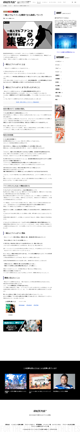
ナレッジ (39, 2)
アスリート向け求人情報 (69, 424)
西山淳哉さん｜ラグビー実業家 (60, 391)
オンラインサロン (52, 2)
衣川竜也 (58, 96)
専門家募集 (39, 424)
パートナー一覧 (47, 424)
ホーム (34, 2)
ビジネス (12, 18)
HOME (5, 5)
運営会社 (7, 424)
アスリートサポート (30, 424)
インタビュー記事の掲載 (17, 424)
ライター (10, 5)
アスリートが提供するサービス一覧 (40, 426)
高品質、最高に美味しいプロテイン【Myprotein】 (27, 102)
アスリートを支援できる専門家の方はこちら (66, 52)
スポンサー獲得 (8, 18)
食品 (57, 99)
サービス (59, 2)
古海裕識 (10, 11)
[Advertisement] (27, 343)
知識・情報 (16, 11)
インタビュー (45, 2)
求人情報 (58, 85)
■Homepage (21, 305)
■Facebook (29, 305)
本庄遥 (58, 82)
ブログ (64, 2)
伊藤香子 (58, 75)
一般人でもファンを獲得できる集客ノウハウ (21, 5)
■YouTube (36, 305)
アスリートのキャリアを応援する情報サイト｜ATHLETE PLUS (44, 429)
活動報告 (58, 89)
